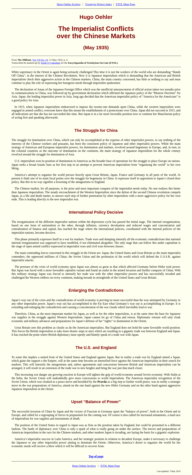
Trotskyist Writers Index (98, 4)
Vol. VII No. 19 (40, 59)
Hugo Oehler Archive (68, 4)
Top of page (95, 456)
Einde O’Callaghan (50, 62)
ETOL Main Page (125, 4)
